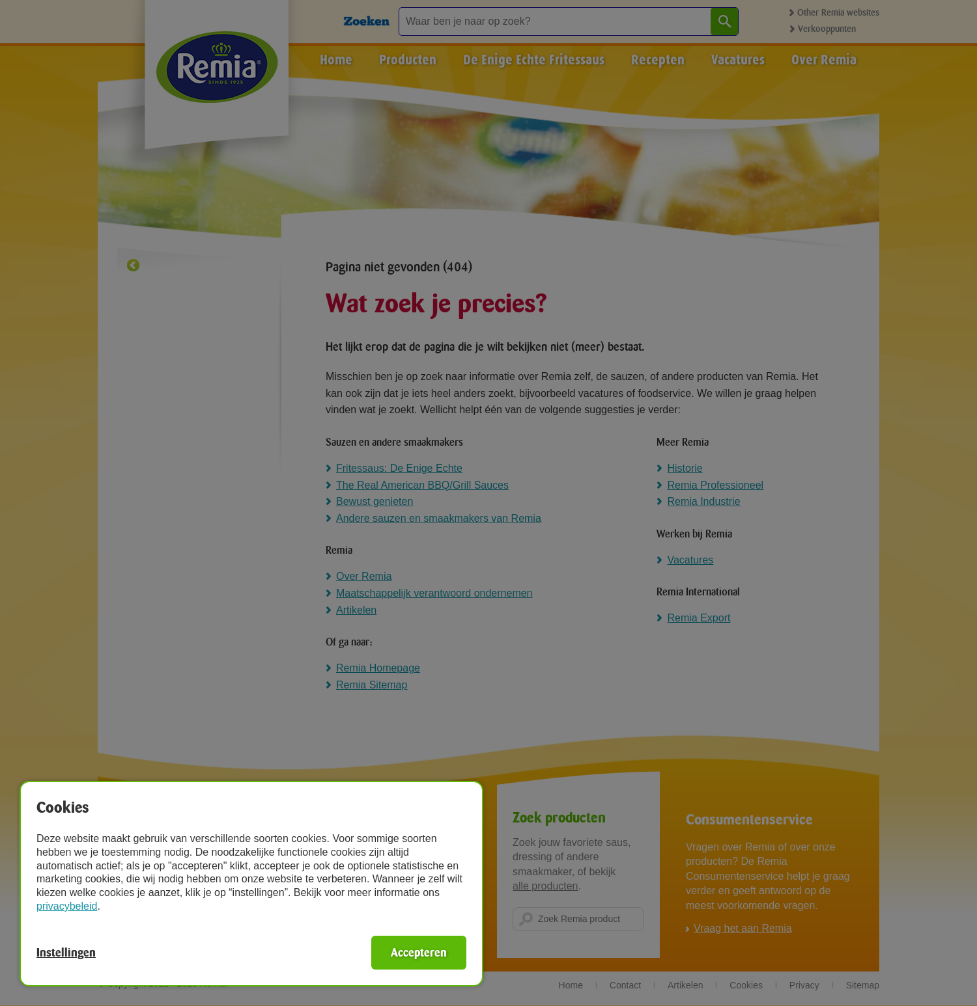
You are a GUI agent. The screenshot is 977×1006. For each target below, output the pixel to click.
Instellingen (66, 952)
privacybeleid (66, 906)
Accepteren (419, 952)
